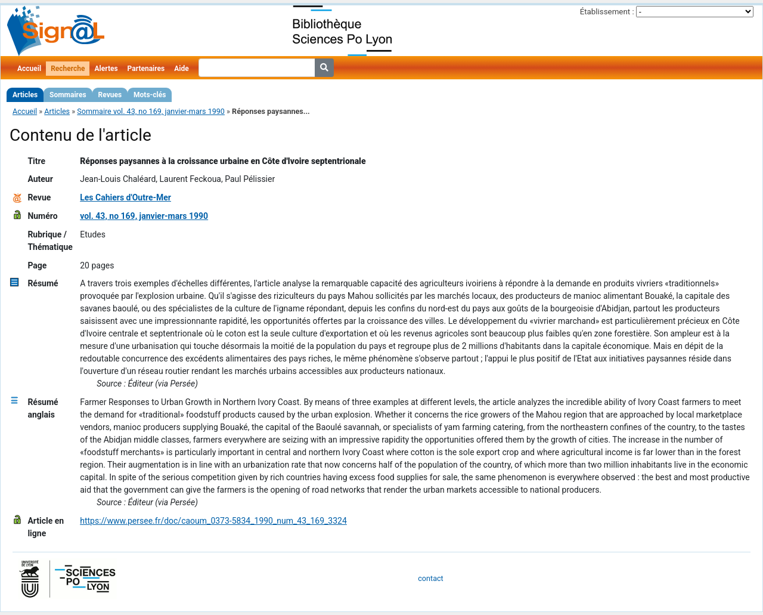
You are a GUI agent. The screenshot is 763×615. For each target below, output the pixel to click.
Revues (110, 95)
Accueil (29, 68)
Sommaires (67, 95)
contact (430, 578)
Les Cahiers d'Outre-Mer (125, 197)
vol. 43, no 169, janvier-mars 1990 (144, 216)
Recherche (68, 68)
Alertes (105, 68)
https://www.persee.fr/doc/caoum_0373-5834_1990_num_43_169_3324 (213, 521)
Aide (181, 68)
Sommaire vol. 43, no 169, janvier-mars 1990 (151, 111)
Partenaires (146, 68)
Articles (25, 95)
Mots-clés (150, 95)
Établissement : (607, 11)
